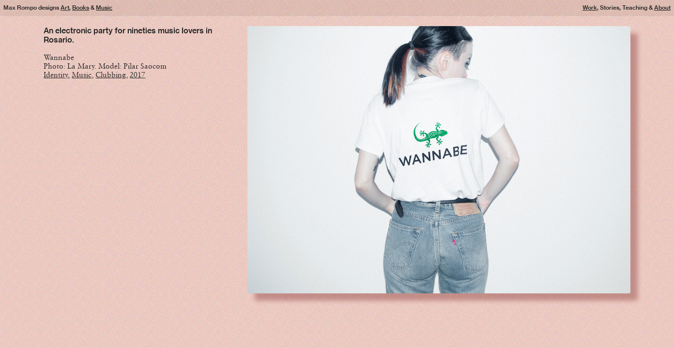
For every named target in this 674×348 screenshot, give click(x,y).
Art (65, 7)
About (662, 7)
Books (80, 7)
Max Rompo (20, 7)
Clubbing (110, 75)
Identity (56, 75)
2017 (137, 75)
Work (589, 7)
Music (104, 7)
